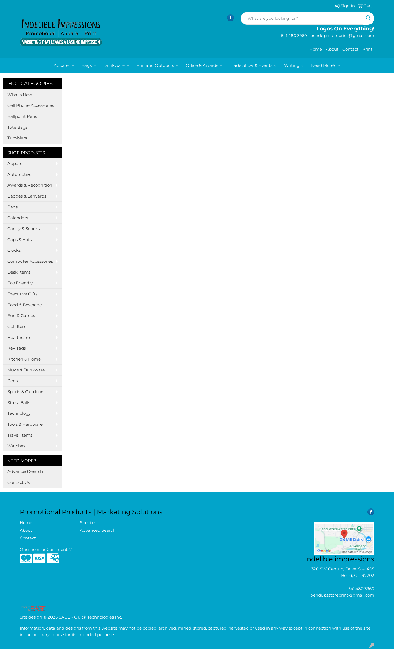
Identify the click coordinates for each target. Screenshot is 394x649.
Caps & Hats (19, 239)
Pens (12, 380)
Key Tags (16, 348)
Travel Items (19, 435)
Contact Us (18, 482)
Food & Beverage (24, 304)
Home (315, 49)
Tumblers (17, 138)
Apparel (64, 65)
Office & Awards (204, 65)
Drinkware (116, 65)
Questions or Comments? (46, 549)
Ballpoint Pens (22, 116)
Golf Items (17, 326)
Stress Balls (18, 402)
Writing (294, 65)
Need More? (325, 65)
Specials (88, 522)
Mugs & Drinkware (26, 370)
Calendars (17, 217)
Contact (350, 49)
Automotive (19, 174)
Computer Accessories (30, 261)
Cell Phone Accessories (30, 105)
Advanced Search (25, 471)
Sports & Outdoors (25, 391)
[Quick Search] (302, 18)
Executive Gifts (22, 293)
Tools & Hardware (25, 424)
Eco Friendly (20, 283)
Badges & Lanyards (26, 196)
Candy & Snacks (23, 228)
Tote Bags (17, 127)
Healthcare (18, 337)
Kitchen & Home (24, 359)
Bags (89, 65)
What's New (19, 94)
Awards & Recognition (29, 185)
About (332, 49)
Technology (19, 413)
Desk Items (18, 272)
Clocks (14, 250)
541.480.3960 (361, 588)
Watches (16, 446)
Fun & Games (21, 315)
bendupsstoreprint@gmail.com (342, 595)
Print (367, 49)
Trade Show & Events (253, 65)
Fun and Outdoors (158, 65)
